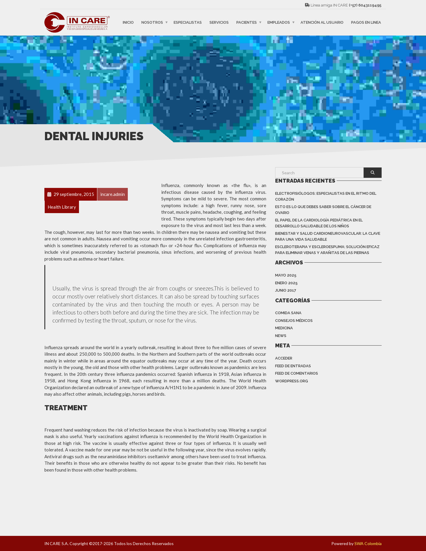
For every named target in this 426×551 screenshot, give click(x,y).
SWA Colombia (368, 543)
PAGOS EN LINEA (366, 22)
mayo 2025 (285, 275)
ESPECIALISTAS (188, 22)
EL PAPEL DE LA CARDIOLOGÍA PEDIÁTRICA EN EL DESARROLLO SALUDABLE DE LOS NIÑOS (319, 223)
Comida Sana (288, 313)
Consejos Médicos (294, 320)
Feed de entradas (293, 366)
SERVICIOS (219, 22)
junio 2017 (285, 290)
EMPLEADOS (278, 22)
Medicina (284, 328)
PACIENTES (246, 22)
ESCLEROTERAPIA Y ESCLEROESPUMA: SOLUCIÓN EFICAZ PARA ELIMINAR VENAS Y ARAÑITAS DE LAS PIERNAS (327, 250)
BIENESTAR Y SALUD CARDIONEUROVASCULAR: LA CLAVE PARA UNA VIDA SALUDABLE (327, 236)
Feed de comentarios (296, 373)
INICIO (128, 22)
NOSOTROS (152, 22)
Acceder (283, 358)
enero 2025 (286, 283)
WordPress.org (291, 381)
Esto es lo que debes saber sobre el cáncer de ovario (323, 210)
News (280, 335)
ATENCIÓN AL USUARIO (322, 22)
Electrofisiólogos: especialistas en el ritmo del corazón (325, 196)
